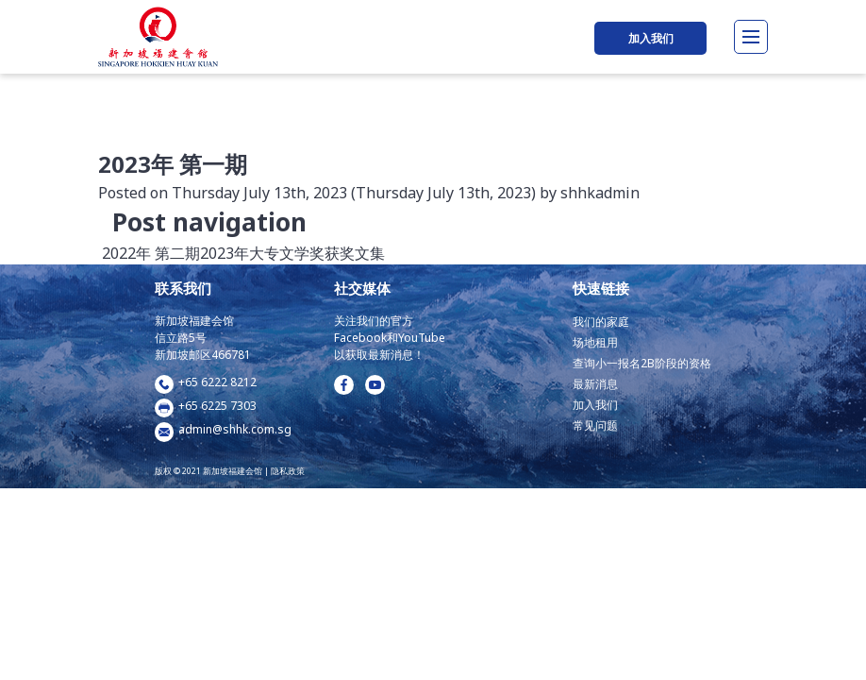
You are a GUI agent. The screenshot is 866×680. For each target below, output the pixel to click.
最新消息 (595, 384)
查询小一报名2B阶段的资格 (642, 363)
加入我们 (651, 38)
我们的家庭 (601, 322)
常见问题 (595, 425)
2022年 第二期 (149, 253)
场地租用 (595, 342)
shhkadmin (598, 192)
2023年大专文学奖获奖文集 (294, 253)
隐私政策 (288, 471)
